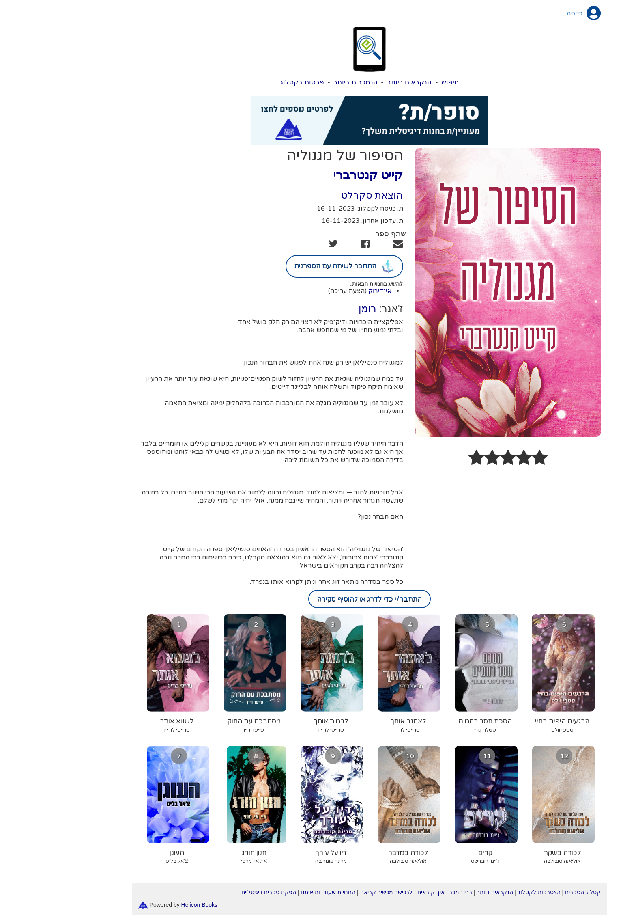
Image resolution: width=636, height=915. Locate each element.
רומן (316, 308)
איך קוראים (379, 892)
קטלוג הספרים (531, 892)
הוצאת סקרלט (321, 195)
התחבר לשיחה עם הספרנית (293, 266)
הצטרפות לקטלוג (487, 892)
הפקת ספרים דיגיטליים (217, 892)
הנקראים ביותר (357, 82)
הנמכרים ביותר (304, 82)
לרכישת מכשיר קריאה (335, 892)
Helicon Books (148, 904)
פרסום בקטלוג (251, 82)
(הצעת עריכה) (296, 291)
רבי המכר (409, 892)
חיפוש (398, 82)
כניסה (523, 13)
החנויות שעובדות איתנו (276, 892)
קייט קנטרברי (316, 174)
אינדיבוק (328, 290)
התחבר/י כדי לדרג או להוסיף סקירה (318, 599)
